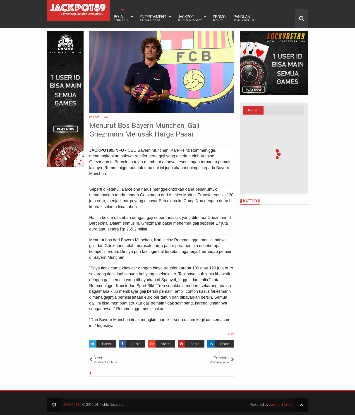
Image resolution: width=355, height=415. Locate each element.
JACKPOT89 (72, 405)
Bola (231, 334)
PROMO (219, 18)
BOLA (121, 18)
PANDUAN (245, 18)
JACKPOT (189, 18)
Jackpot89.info (280, 405)
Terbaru (253, 110)
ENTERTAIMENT (153, 18)
